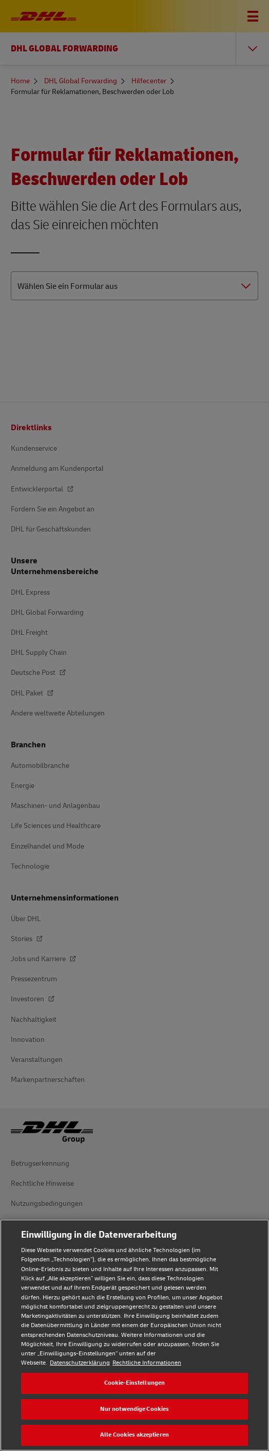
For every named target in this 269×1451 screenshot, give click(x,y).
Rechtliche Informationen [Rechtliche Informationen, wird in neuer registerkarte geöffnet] (146, 1363)
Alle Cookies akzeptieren (134, 1435)
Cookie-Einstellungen (134, 1383)
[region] (134, 1335)
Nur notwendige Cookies (134, 1409)
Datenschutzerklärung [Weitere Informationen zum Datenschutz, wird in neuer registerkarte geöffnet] (80, 1363)
